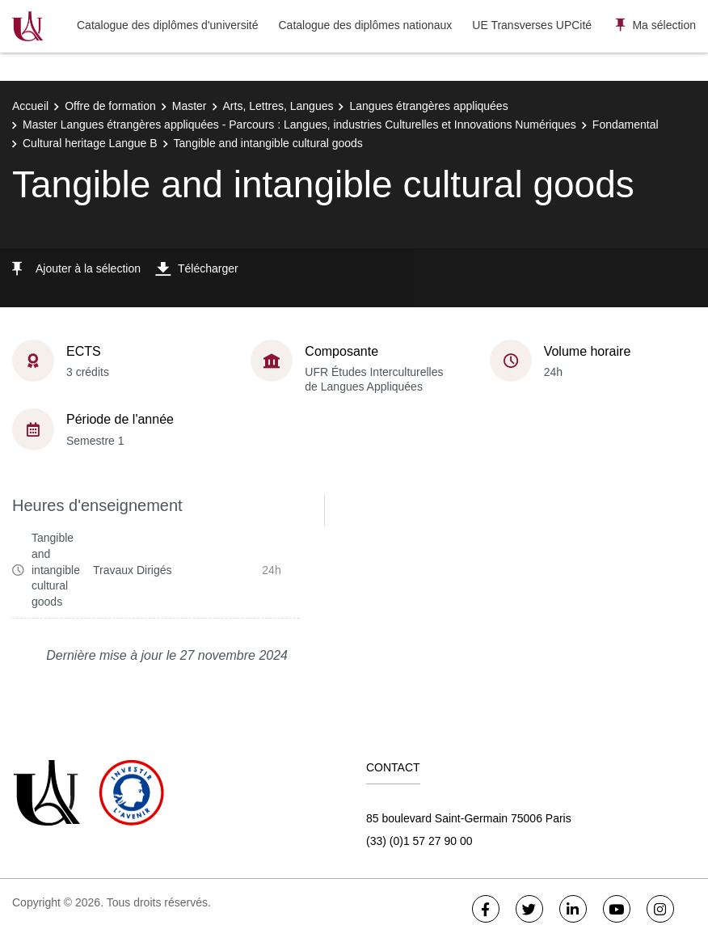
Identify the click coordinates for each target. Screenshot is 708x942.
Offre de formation (110, 105)
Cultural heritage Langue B (90, 143)
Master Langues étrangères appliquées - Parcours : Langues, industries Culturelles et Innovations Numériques (299, 124)
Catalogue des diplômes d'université (167, 25)
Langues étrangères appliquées (428, 105)
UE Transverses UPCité (532, 25)
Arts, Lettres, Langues (278, 105)
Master (189, 105)
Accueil (30, 105)
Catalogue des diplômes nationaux (365, 25)
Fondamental (625, 124)
